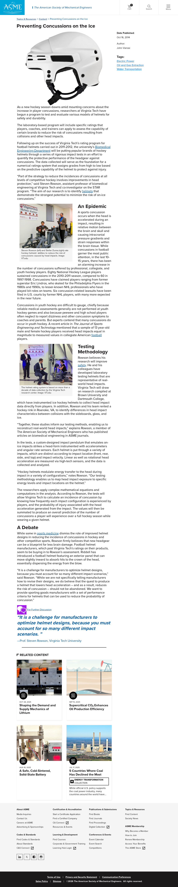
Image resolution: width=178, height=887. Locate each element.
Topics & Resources (26, 19)
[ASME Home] (12, 7)
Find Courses (59, 839)
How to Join (131, 835)
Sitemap (57, 881)
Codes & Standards (26, 834)
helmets (87, 191)
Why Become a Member (136, 831)
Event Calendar (96, 839)
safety (82, 365)
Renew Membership (135, 839)
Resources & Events (62, 827)
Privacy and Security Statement (81, 877)
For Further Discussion (39, 609)
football (96, 335)
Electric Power (125, 61)
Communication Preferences (116, 877)
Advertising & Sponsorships (30, 827)
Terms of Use (53, 877)
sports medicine (48, 533)
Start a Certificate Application (66, 814)
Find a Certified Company (65, 818)
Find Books (94, 814)
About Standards (25, 843)
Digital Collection (99, 827)
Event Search (95, 843)
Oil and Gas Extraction (130, 65)
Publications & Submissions (103, 809)
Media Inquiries (24, 814)
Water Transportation (129, 69)
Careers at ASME (25, 822)
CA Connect (61, 822)
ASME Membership (134, 826)
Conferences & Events (100, 834)
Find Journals (95, 818)
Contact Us (22, 818)
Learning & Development (65, 834)
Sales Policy (42, 881)
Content (43, 19)
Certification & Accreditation (67, 809)
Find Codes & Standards (28, 839)
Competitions (95, 848)
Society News (131, 818)
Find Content (131, 814)
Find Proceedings (97, 822)
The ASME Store (135, 848)
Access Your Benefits (135, 843)
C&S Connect (25, 848)
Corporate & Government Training (69, 843)
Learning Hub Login (64, 848)
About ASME (23, 809)
